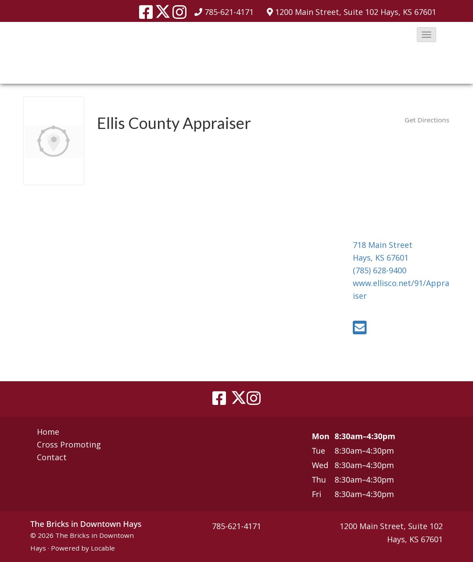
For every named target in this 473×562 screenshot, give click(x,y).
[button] (426, 34)
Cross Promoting (69, 444)
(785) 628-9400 (379, 270)
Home (48, 431)
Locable (103, 548)
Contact (52, 457)
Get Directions (427, 119)
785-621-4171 (229, 12)
